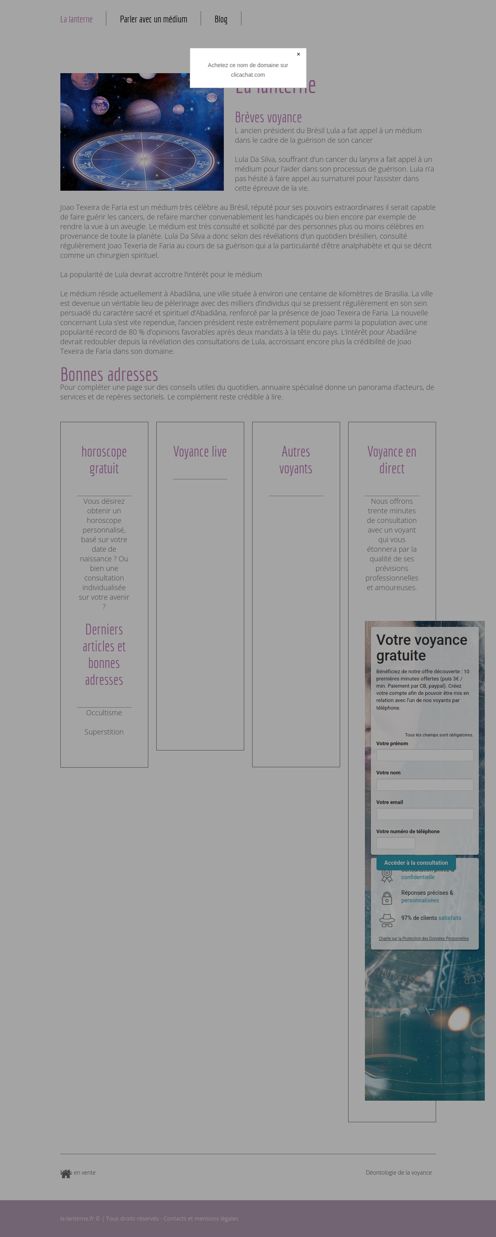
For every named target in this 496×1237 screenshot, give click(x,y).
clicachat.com (248, 75)
